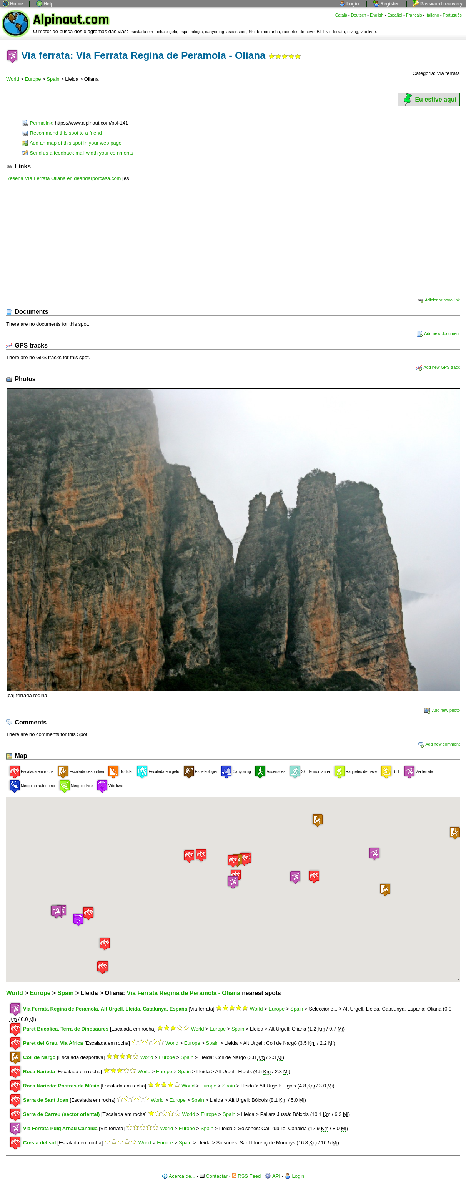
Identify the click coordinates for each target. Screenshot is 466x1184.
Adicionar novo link (438, 300)
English (377, 15)
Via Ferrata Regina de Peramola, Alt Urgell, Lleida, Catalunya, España (105, 1009)
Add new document (438, 333)
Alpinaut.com (71, 19)
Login (349, 4)
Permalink (37, 123)
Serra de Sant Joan (45, 1100)
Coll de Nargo (39, 1057)
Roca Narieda (39, 1071)
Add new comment (439, 744)
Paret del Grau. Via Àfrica (53, 1043)
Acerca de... (178, 1176)
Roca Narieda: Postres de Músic (61, 1086)
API (272, 1176)
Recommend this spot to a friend (62, 133)
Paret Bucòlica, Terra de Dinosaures (65, 1029)
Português (452, 15)
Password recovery (438, 4)
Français (414, 15)
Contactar (214, 1176)
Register (386, 4)
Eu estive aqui (428, 99)
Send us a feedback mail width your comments (77, 153)
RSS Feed (246, 1176)
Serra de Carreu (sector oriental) (61, 1114)
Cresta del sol (39, 1143)
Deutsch (358, 15)
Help (44, 4)
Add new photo (442, 710)
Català (341, 15)
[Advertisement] (233, 239)
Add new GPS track (438, 367)
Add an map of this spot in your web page (71, 143)
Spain (53, 79)
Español (394, 15)
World (12, 79)
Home (13, 4)
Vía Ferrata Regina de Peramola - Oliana (183, 993)
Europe (33, 79)
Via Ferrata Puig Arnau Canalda (60, 1128)
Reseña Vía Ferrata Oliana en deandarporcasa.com (63, 178)
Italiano (432, 15)
